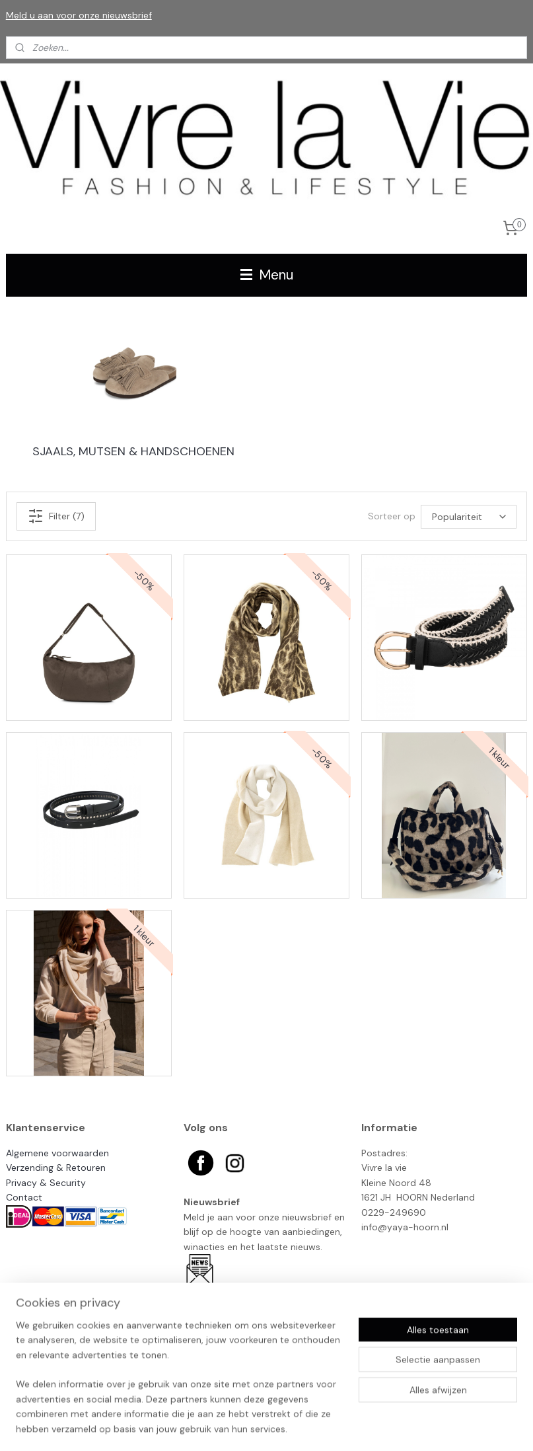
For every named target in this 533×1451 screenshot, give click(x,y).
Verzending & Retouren (56, 1167)
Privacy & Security (46, 1183)
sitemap (308, 1426)
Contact (24, 1197)
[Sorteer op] (468, 516)
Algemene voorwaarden (57, 1153)
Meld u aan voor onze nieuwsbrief (79, 15)
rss (334, 1426)
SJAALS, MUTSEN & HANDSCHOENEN (133, 451)
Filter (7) (56, 516)
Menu (266, 275)
